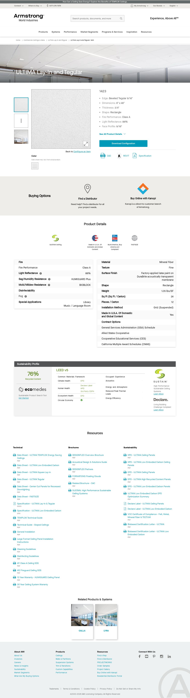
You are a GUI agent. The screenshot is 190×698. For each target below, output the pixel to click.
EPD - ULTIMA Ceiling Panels (141, 472)
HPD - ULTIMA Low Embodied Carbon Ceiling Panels (149, 464)
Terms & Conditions (71, 689)
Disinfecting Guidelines (28, 556)
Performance (70, 31)
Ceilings (59, 656)
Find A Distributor (104, 659)
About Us (18, 656)
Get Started (24, 398)
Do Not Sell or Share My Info (128, 689)
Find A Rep (102, 656)
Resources (146, 31)
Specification (145, 155)
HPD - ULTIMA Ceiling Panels (141, 455)
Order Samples (103, 666)
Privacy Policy (106, 689)
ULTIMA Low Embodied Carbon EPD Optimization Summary (145, 495)
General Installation (26, 531)
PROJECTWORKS (104, 662)
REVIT (122, 156)
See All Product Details (112, 134)
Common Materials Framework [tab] (71, 377)
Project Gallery (103, 669)
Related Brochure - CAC (83, 483)
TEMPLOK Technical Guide (29, 517)
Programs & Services (112, 31)
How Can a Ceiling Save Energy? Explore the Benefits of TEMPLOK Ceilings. (95, 2)
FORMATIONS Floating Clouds (86, 476)
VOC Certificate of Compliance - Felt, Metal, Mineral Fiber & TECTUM (148, 516)
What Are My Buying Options (26, 676)
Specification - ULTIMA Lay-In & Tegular (36, 503)
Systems (56, 31)
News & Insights (21, 666)
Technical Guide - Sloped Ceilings (33, 524)
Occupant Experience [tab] (115, 377)
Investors (18, 659)
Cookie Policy (90, 689)
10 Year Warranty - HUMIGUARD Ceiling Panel (38, 577)
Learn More (159, 394)
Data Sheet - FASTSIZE (28, 496)
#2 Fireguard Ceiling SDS (29, 570)
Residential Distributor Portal (109, 676)
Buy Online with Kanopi (107, 673)
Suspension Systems (65, 662)
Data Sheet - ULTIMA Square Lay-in (34, 472)
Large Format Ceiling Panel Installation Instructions (35, 540)
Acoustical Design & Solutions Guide (89, 462)
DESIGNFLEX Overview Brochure (88, 455)
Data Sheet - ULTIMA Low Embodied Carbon (38, 465)
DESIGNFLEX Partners (82, 469)
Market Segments (89, 31)
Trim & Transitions (63, 666)
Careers (17, 662)
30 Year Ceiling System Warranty (32, 584)
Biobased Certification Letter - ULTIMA (146, 524)
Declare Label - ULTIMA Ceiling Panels (146, 503)
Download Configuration (123, 143)
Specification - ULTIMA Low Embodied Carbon (39, 510)
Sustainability (20, 669)
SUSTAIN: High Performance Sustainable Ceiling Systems (91, 492)
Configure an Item (82, 151)
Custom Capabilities (64, 669)
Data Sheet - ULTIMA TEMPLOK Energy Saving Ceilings (39, 457)
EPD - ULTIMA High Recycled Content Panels (149, 479)
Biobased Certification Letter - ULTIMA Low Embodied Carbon (148, 533)
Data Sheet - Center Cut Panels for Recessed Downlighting (38, 488)
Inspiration (131, 31)
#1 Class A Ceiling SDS (28, 563)
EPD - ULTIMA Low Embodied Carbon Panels (149, 486)
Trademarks (54, 689)
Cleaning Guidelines (26, 549)
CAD (109, 155)
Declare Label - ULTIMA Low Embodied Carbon (150, 508)
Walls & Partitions (63, 659)
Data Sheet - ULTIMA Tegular (30, 479)
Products (43, 31)
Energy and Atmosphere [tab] (116, 387)
